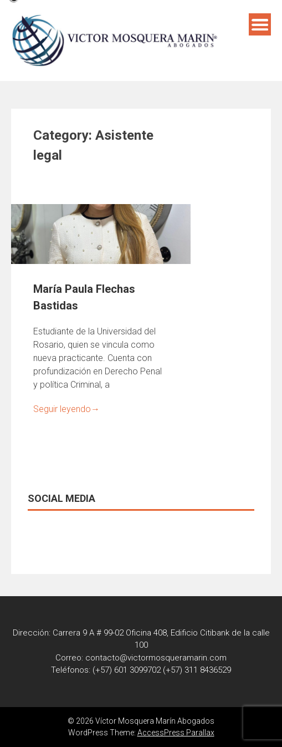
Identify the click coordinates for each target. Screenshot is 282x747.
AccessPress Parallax (175, 732)
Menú (260, 24)
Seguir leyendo (66, 409)
